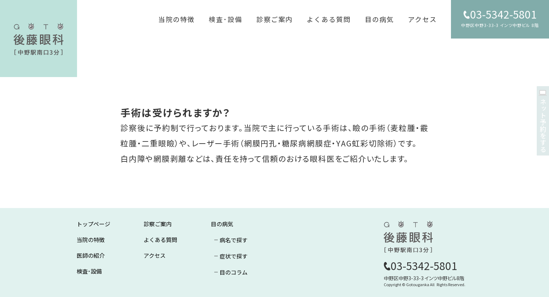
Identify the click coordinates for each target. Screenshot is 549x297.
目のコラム (234, 272)
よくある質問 (328, 19)
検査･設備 (225, 19)
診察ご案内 (274, 19)
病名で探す (234, 240)
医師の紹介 (91, 255)
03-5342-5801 (503, 14)
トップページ (93, 224)
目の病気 (379, 19)
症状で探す (234, 256)
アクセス (422, 19)
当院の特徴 (176, 19)
